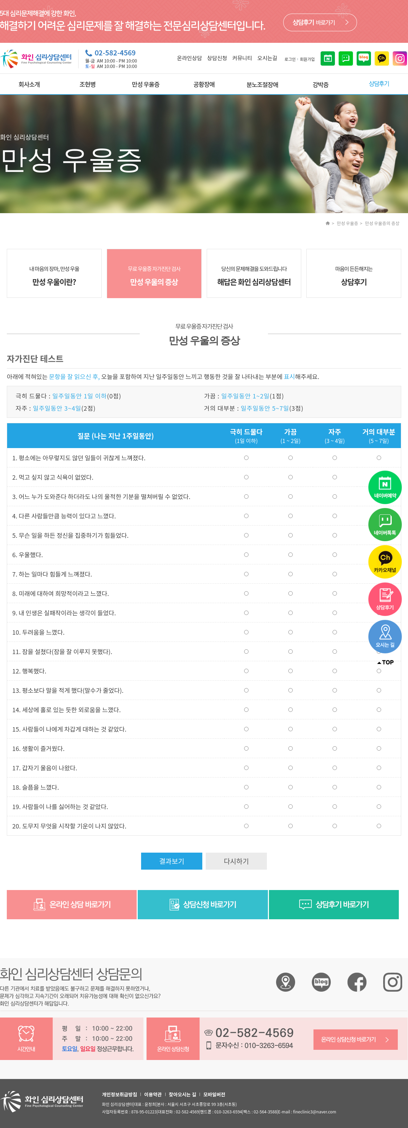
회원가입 (307, 59)
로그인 (290, 59)
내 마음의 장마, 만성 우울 (54, 275)
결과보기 (171, 861)
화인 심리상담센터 (285, 982)
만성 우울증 (145, 84)
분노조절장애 (262, 84)
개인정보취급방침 (119, 1094)
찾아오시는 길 (182, 1094)
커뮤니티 (242, 58)
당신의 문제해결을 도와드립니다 (254, 275)
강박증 (320, 84)
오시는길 (267, 58)
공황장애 (204, 84)
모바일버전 (214, 1094)
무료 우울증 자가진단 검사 (154, 275)
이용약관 (153, 1094)
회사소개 (29, 84)
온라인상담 (189, 58)
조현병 (88, 84)
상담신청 (217, 58)
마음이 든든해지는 (354, 275)
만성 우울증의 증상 (382, 223)
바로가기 (320, 22)
